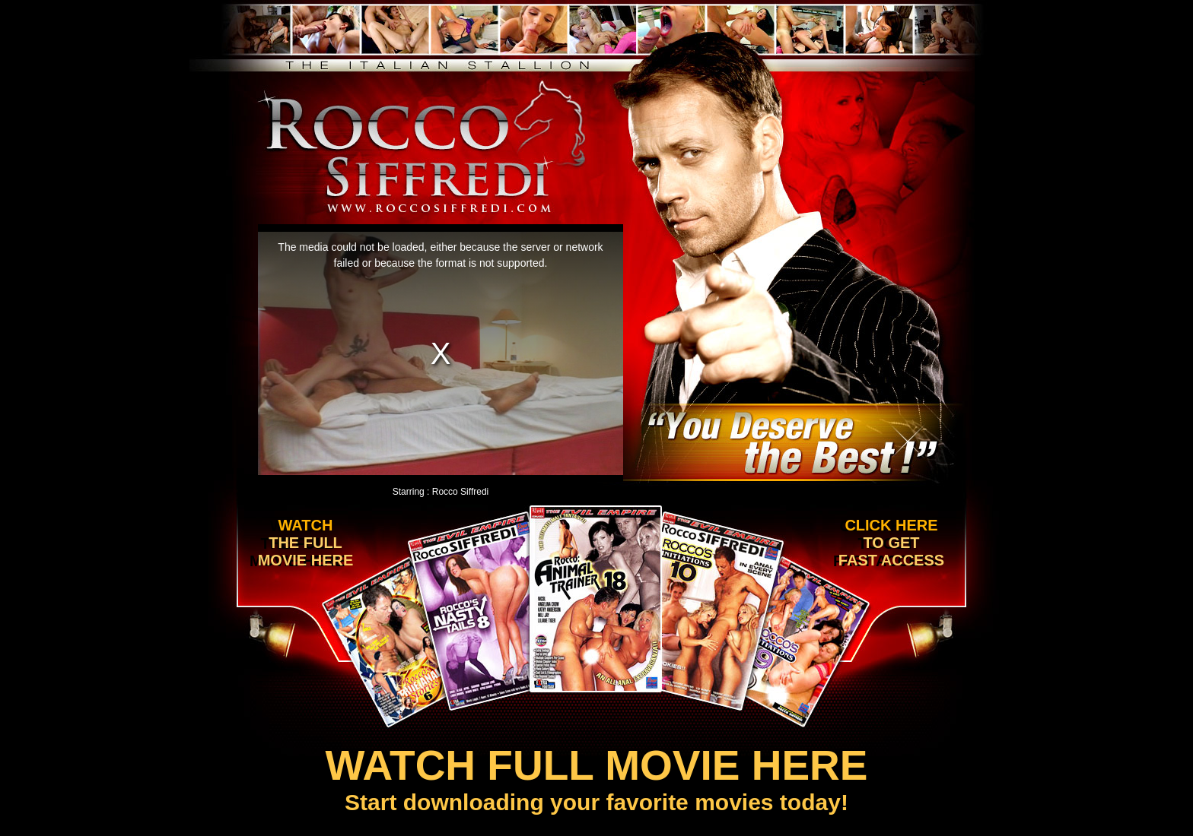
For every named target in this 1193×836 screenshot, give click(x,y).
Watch (301, 543)
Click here (888, 543)
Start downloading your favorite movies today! (596, 778)
